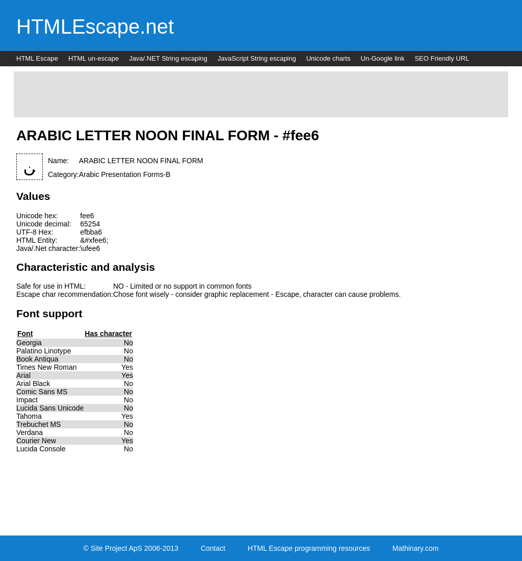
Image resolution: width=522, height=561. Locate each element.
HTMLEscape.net (95, 26)
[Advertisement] (261, 94)
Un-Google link (382, 58)
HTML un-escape (93, 58)
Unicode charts (328, 58)
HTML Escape (37, 58)
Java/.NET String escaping (168, 58)
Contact (213, 548)
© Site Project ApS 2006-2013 (131, 548)
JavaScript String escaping (257, 58)
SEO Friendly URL (441, 58)
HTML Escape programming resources (309, 548)
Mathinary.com (416, 548)
